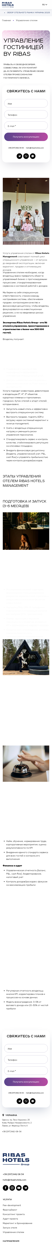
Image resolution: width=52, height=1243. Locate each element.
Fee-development (12, 1205)
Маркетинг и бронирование (17, 1223)
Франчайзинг (10, 1209)
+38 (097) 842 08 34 (16, 148)
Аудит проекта (10, 1218)
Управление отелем (13, 1232)
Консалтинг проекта (14, 1214)
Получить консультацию (26, 136)
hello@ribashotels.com (35, 148)
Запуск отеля (10, 1227)
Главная (6, 20)
